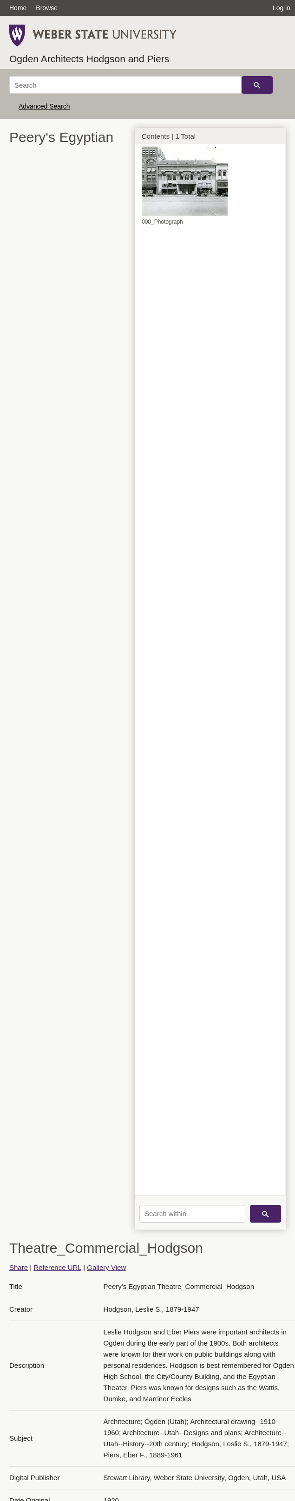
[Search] (125, 85)
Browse (47, 8)
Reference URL (57, 1267)
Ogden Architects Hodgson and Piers (89, 58)
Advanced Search (44, 106)
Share (18, 1267)
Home (17, 8)
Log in (281, 8)
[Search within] (192, 1214)
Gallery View (106, 1267)
